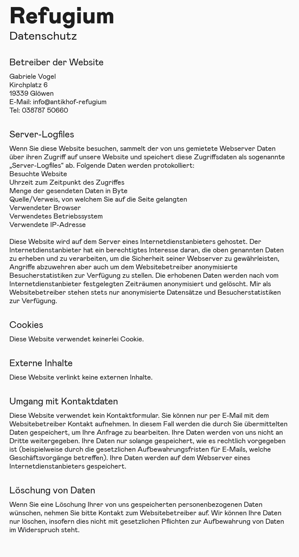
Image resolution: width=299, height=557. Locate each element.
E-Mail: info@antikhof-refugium (58, 101)
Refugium (61, 14)
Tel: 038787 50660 (38, 110)
